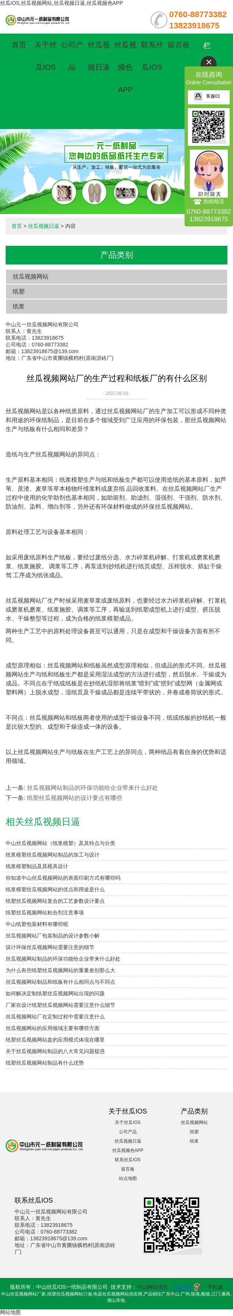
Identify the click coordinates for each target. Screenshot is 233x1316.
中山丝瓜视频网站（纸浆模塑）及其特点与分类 (60, 843)
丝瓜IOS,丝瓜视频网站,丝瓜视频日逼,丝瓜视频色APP (61, 3)
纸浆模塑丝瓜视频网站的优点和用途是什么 (55, 889)
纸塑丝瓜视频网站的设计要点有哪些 (74, 798)
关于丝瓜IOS (128, 1122)
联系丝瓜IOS (128, 1159)
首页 (19, 45)
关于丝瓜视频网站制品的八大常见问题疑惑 (55, 1051)
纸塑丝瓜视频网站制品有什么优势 (45, 1063)
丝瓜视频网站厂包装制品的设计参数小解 (53, 936)
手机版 (215, 1287)
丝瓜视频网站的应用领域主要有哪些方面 (53, 1028)
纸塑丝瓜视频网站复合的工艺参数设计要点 (55, 901)
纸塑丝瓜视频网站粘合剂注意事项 (45, 912)
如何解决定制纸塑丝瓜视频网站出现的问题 (55, 993)
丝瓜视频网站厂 (128, 411)
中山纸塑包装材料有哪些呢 (37, 924)
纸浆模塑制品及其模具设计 (37, 866)
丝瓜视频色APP (125, 67)
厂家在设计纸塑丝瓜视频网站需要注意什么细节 (60, 1005)
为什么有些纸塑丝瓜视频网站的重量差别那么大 (60, 970)
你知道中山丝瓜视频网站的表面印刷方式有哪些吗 (63, 878)
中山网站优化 (152, 1287)
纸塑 (19, 291)
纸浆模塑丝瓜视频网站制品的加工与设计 (53, 855)
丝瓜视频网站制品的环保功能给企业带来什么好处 (92, 788)
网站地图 (10, 1312)
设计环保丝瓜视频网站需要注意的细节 (50, 947)
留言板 (178, 45)
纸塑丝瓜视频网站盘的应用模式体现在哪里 (55, 1040)
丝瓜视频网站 (30, 276)
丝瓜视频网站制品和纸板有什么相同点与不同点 (60, 982)
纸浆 (19, 306)
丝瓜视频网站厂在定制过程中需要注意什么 (55, 1017)
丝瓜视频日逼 (43, 226)
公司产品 (128, 1131)
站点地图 (128, 1178)
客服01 (207, 96)
